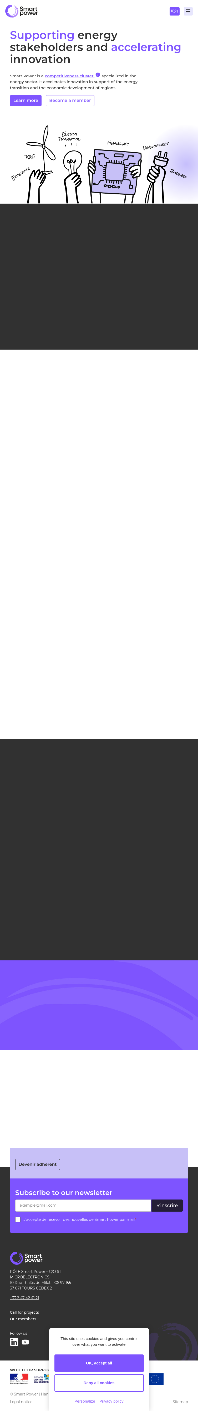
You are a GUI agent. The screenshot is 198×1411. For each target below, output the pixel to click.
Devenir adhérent (38, 1164)
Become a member (70, 101)
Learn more (25, 101)
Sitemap (180, 1401)
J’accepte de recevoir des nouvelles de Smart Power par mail (80, 1219)
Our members (23, 1319)
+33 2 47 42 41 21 (24, 1298)
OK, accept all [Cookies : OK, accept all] (99, 1363)
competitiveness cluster (72, 75)
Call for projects (24, 1312)
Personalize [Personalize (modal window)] (84, 1401)
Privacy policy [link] (111, 1401)
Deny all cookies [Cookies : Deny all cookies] (99, 1382)
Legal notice (21, 1401)
